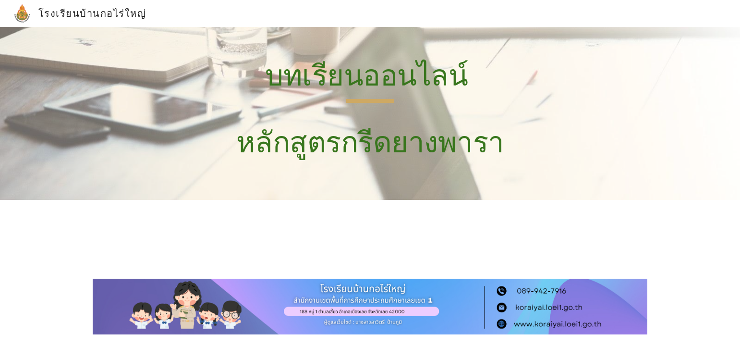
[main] (370, 113)
